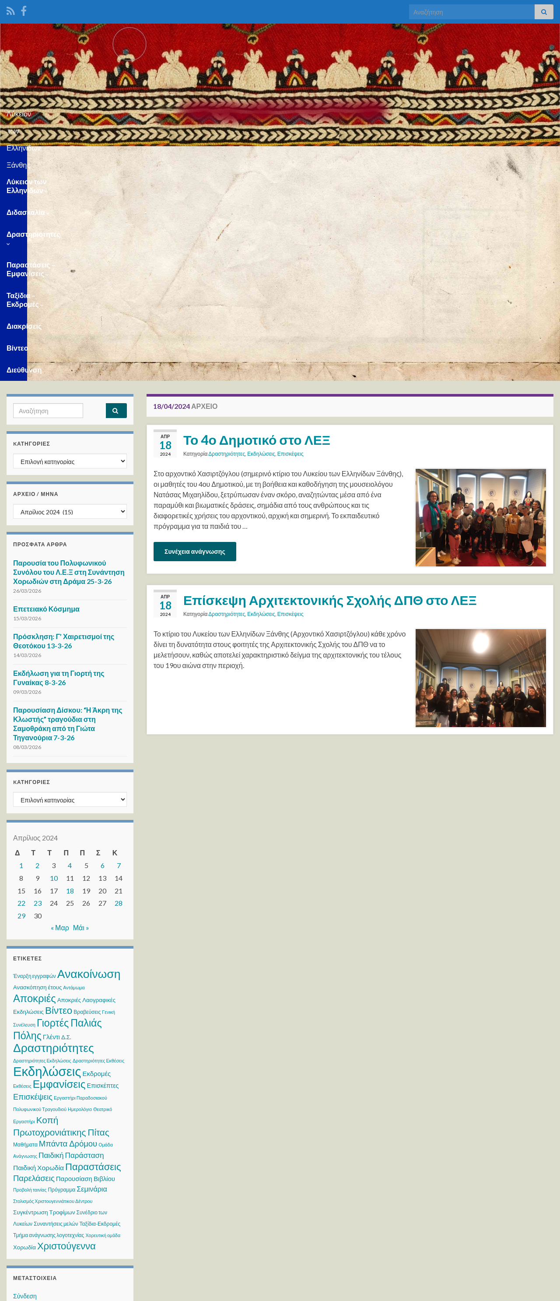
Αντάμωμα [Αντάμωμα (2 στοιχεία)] (73, 774)
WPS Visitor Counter (84, 1231)
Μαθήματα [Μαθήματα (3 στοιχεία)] (25, 931)
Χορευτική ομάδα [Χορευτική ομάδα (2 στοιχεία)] (102, 1022)
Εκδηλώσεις (261, 241)
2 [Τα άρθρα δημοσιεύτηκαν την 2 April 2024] (37, 652)
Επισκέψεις (290, 241)
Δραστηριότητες (189, 157)
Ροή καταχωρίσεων (39, 1100)
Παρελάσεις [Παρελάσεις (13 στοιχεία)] (34, 965)
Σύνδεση (25, 1083)
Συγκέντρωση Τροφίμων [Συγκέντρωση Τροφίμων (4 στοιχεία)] (44, 999)
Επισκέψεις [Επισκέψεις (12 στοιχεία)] (32, 884)
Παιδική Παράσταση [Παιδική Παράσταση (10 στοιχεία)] (71, 942)
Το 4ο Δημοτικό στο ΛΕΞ (256, 227)
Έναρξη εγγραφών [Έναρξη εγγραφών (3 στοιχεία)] (34, 763)
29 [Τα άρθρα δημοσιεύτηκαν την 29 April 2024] (21, 703)
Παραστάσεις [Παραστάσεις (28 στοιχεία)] (93, 954)
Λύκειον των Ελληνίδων (48, 157)
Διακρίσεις (436, 157)
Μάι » (81, 714)
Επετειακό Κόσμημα (46, 396)
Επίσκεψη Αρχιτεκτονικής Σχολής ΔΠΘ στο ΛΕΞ (330, 387)
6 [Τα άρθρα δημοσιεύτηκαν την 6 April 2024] (103, 652)
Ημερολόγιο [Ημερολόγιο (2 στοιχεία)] (80, 896)
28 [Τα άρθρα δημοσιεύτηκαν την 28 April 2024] (118, 690)
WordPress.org (34, 1133)
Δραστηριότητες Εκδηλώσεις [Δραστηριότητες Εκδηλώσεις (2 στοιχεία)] (42, 848)
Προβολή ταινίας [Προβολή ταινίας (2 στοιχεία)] (29, 977)
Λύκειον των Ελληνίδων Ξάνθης (280, 111)
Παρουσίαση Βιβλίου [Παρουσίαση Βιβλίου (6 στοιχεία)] (85, 966)
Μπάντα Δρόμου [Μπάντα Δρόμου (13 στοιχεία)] (68, 930)
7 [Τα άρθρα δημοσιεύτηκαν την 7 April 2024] (119, 652)
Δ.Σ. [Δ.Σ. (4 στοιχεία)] (66, 824)
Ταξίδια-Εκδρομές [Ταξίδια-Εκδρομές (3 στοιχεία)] (100, 1011)
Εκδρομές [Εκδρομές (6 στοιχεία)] (96, 861)
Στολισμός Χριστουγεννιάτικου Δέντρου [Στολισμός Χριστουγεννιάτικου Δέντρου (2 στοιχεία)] (52, 988)
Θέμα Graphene (73, 1290)
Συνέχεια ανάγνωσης (194, 338)
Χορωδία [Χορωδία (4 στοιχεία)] (24, 1034)
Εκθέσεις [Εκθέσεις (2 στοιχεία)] (22, 873)
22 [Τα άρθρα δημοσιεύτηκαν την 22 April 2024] (21, 690)
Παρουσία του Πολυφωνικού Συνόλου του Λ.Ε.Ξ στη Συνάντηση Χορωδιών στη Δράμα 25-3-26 (69, 359)
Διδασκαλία (124, 157)
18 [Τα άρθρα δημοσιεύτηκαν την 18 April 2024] (70, 678)
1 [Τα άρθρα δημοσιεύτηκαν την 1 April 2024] (21, 652)
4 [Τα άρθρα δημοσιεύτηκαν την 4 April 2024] (70, 652)
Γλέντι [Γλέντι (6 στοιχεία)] (51, 824)
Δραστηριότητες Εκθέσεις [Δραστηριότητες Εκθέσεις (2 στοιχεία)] (98, 848)
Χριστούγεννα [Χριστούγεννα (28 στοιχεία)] (66, 1033)
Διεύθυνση (520, 157)
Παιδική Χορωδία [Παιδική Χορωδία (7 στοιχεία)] (38, 955)
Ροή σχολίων (30, 1116)
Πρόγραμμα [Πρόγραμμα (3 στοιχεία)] (61, 977)
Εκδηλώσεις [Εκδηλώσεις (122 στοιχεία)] (47, 858)
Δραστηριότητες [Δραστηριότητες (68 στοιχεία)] (53, 835)
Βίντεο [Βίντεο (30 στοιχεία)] (58, 797)
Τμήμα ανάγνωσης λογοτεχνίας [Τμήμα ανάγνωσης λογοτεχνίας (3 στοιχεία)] (48, 1022)
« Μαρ (60, 714)
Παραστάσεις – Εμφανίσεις (278, 157)
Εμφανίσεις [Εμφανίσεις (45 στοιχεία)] (59, 871)
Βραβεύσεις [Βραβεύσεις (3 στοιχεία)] (87, 799)
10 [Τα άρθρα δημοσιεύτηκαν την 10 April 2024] (54, 665)
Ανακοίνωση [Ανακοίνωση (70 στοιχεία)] (89, 761)
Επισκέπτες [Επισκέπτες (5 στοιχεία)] (103, 872)
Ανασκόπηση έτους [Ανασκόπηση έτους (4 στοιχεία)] (37, 774)
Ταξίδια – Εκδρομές (372, 157)
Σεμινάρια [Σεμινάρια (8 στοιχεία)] (92, 976)
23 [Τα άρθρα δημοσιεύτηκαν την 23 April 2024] (38, 690)
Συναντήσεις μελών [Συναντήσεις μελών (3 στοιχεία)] (56, 1011)
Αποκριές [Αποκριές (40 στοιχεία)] (34, 785)
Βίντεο (478, 157)
